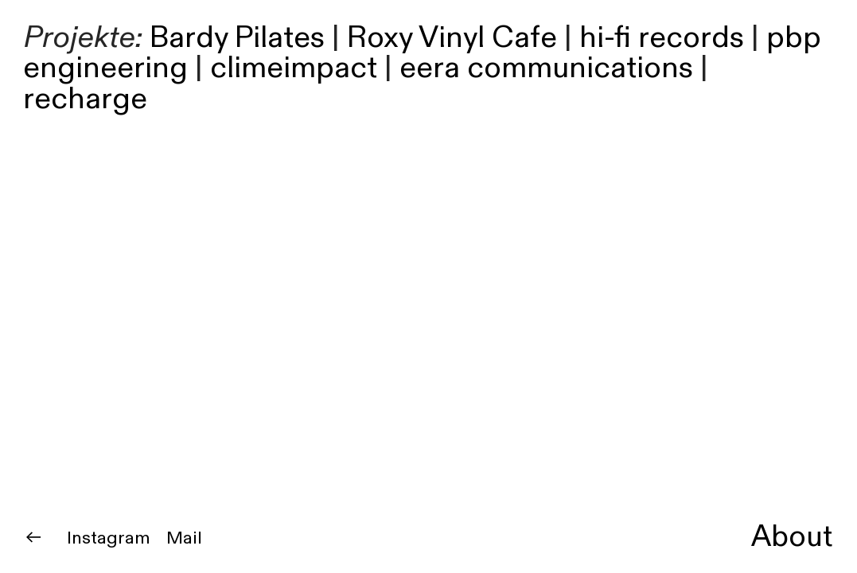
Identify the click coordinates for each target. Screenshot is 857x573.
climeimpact (293, 68)
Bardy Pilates (237, 38)
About (792, 536)
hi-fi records (661, 38)
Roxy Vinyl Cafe (452, 38)
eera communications (546, 68)
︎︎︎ (33, 538)
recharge (85, 99)
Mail (184, 538)
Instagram (108, 538)
